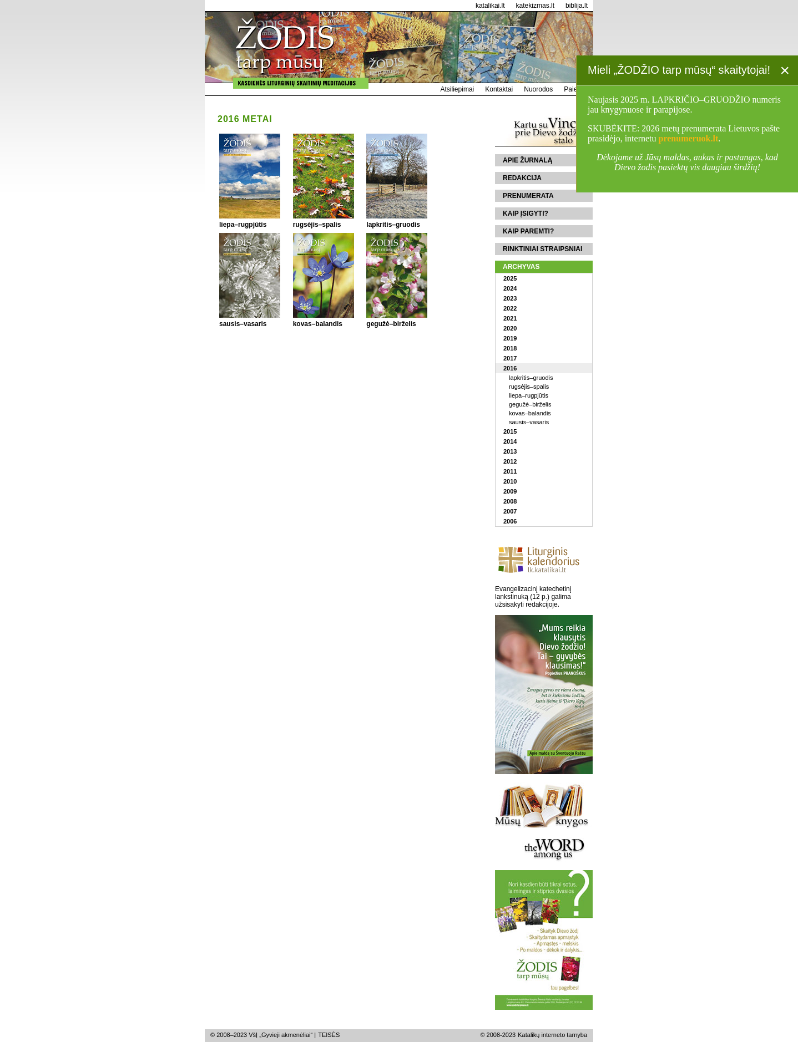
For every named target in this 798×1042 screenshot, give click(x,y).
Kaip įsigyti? (525, 213)
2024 (510, 288)
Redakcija (522, 178)
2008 (510, 501)
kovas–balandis (530, 413)
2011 (510, 471)
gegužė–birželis (530, 404)
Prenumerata (528, 196)
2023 (510, 298)
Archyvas (521, 267)
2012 (510, 461)
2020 (510, 328)
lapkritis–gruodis (531, 377)
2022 (510, 308)
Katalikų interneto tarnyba (552, 1034)
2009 (510, 491)
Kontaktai (499, 89)
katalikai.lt (490, 5)
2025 (510, 278)
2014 (510, 441)
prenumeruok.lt (689, 138)
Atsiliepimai (457, 89)
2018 (510, 348)
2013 (510, 451)
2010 (510, 481)
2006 (510, 521)
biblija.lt (576, 5)
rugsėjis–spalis (529, 386)
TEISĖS (329, 1034)
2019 (510, 338)
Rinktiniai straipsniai (542, 249)
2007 (510, 511)
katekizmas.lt (535, 5)
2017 (510, 358)
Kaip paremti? (528, 231)
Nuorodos (538, 89)
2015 (510, 431)
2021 (510, 318)
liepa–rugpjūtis (528, 395)
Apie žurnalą (527, 160)
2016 (510, 368)
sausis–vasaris (529, 422)
